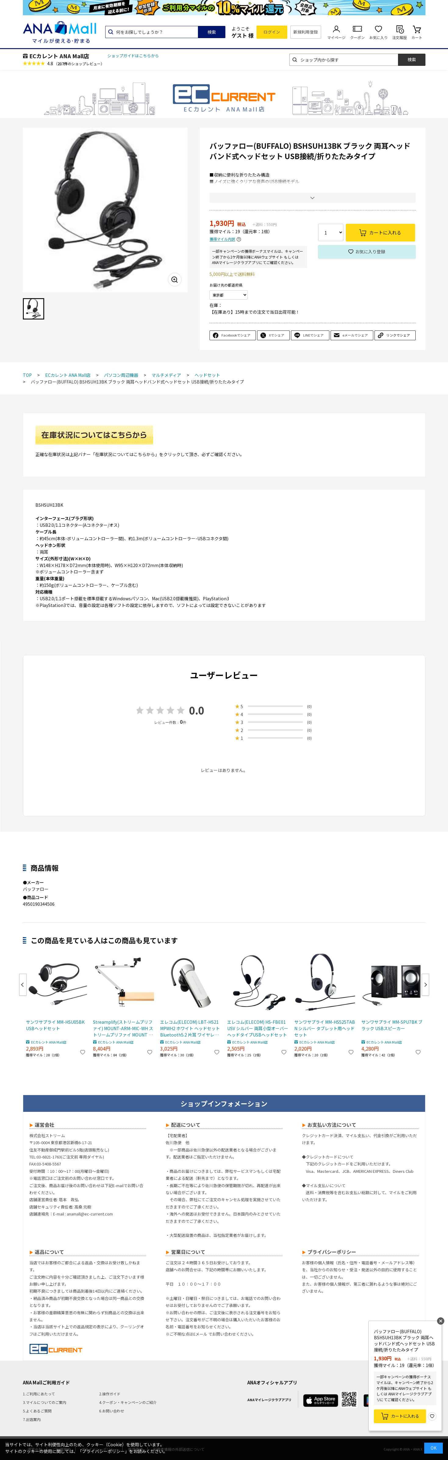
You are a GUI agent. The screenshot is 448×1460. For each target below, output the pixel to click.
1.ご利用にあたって (39, 1393)
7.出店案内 (32, 1419)
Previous (23, 985)
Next (425, 985)
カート (416, 37)
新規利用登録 (305, 32)
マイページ (336, 37)
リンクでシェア (398, 335)
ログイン (271, 32)
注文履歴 (399, 37)
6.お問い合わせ (111, 1410)
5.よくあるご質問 (37, 1410)
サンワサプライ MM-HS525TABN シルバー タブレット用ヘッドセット (324, 1028)
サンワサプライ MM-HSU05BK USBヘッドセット (55, 1025)
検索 (211, 32)
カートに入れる (405, 1416)
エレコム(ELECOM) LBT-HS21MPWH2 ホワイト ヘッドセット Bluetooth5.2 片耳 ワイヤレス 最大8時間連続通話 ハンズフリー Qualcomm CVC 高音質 (190, 1028)
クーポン (357, 37)
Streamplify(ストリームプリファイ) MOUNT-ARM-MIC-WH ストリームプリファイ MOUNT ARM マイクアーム (123, 1028)
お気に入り (378, 37)
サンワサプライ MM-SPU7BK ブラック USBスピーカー (391, 1025)
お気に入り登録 (370, 251)
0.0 (196, 710)
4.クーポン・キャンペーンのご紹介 (128, 1402)
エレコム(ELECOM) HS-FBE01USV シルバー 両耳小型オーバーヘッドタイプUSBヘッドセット (257, 1028)
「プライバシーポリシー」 (103, 1451)
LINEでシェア (313, 335)
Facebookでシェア (235, 335)
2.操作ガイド (109, 1393)
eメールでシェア (355, 335)
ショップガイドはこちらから (133, 56)
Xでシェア (276, 335)
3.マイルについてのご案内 (44, 1402)
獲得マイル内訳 (222, 239)
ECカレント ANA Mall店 (59, 56)
